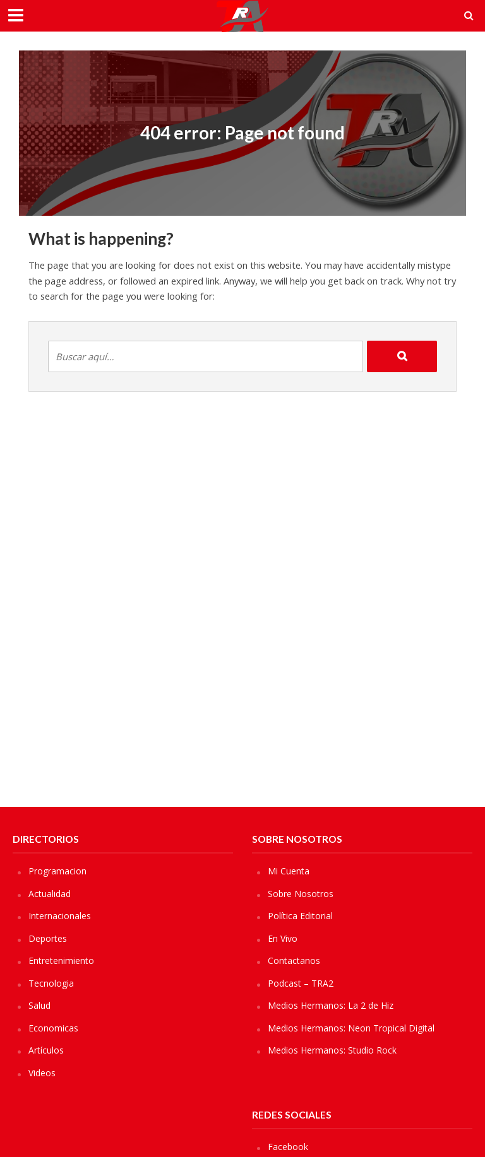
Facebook (288, 1147)
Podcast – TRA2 (300, 983)
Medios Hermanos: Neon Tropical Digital (351, 1028)
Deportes (47, 938)
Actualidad (49, 894)
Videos (42, 1073)
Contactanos (294, 960)
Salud (39, 1005)
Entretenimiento (61, 960)
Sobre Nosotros (300, 894)
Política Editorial (300, 916)
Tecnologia (51, 983)
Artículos (46, 1050)
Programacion (57, 871)
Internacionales (59, 916)
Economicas (53, 1028)
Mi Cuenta (288, 871)
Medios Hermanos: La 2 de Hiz (330, 1005)
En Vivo (282, 938)
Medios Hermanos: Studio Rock (332, 1050)
